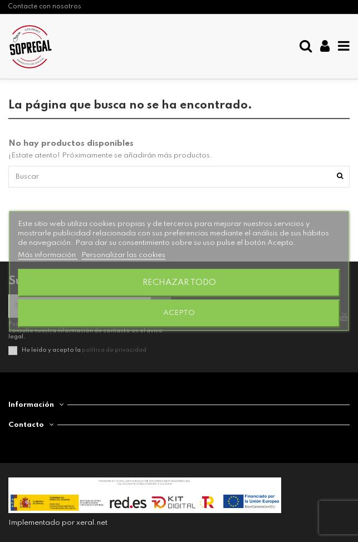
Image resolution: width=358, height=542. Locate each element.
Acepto (179, 313)
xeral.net (91, 522)
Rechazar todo (179, 283)
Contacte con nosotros (44, 6)
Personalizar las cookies (123, 255)
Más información (47, 255)
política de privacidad (114, 350)
